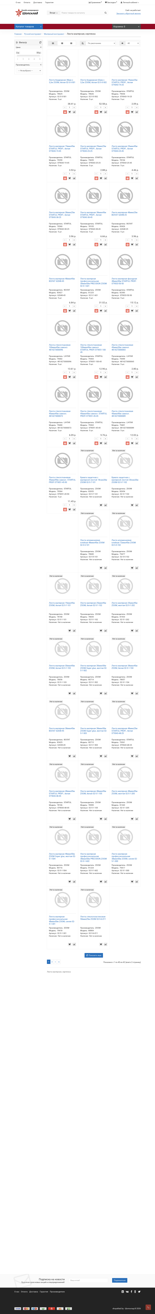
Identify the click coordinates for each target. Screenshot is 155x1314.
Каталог (29, 26)
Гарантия (49, 2)
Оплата (27, 2)
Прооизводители (57, 1292)
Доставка (37, 2)
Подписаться (120, 1280)
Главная (18, 34)
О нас (18, 2)
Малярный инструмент (54, 34)
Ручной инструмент (32, 34)
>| (58, 1258)
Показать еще (93, 1251)
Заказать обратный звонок (128, 13)
